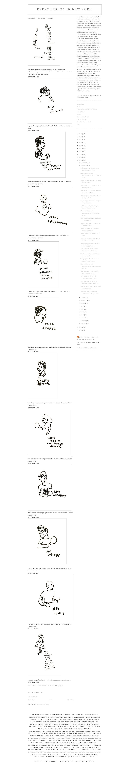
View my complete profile (86, 347)
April (82, 315)
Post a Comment (32, 696)
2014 (80, 148)
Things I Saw (81, 112)
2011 (80, 157)
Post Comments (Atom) (43, 704)
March (83, 318)
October (83, 297)
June (82, 309)
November (84, 165)
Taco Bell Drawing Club (84, 122)
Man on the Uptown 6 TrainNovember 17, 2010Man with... (89, 213)
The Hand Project (82, 119)
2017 (80, 140)
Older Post (70, 700)
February (83, 320)
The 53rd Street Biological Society (87, 109)
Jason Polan (80, 104)
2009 (80, 327)
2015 (80, 145)
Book (78, 106)
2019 (80, 134)
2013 (80, 151)
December (84, 162)
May (82, 312)
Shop (78, 124)
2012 (80, 154)
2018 (80, 137)
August (83, 303)
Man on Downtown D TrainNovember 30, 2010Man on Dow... (90, 175)
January (83, 323)
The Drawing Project (83, 117)
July (82, 306)
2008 (80, 330)
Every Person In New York (64, 9)
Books (78, 114)
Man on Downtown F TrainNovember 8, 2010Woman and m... (90, 266)
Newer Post (31, 700)
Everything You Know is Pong (40, 72)
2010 (80, 160)
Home (51, 700)
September (84, 300)
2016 (80, 142)
